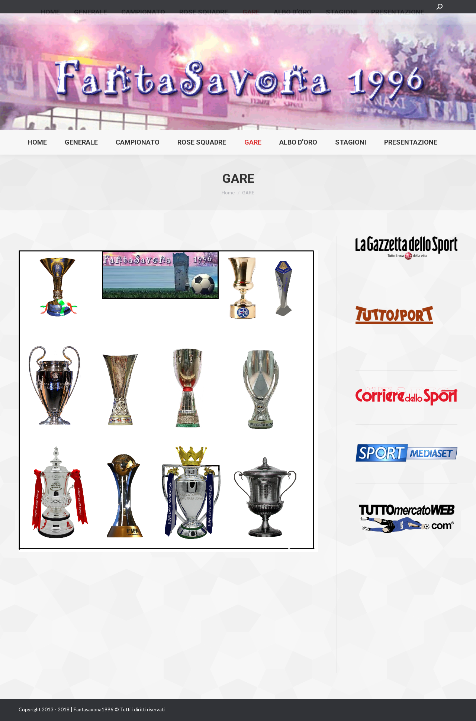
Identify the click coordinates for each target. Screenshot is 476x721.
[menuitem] (37, 142)
